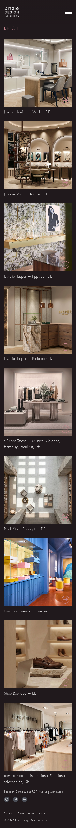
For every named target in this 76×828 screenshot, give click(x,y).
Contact (8, 813)
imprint (41, 813)
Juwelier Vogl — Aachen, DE (26, 194)
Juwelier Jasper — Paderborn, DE (29, 358)
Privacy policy (25, 813)
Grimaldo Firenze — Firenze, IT (28, 611)
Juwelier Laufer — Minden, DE (27, 112)
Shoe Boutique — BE (20, 693)
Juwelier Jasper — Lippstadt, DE (28, 276)
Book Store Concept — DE (24, 529)
